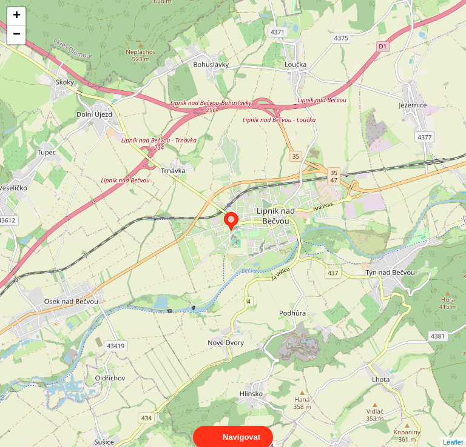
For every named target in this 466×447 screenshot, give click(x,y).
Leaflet (453, 431)
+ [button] (17, 16)
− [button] (17, 35)
